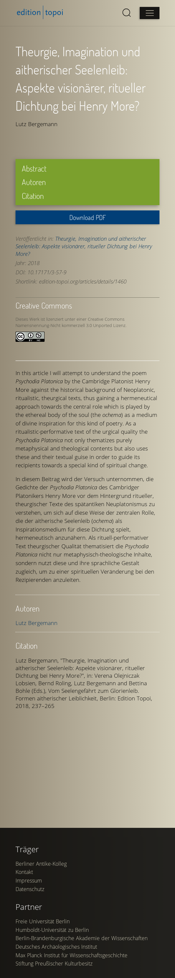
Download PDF (87, 217)
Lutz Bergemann (37, 623)
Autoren (34, 182)
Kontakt (24, 917)
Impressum (29, 925)
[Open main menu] (149, 13)
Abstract (34, 168)
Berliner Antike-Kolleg (41, 908)
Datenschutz (30, 933)
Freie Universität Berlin (43, 966)
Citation (33, 196)
